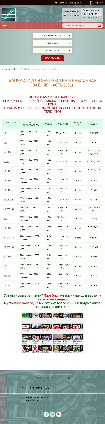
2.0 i (5, 218)
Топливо (78, 122)
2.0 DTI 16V (9, 209)
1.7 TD (6, 161)
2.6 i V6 (7, 285)
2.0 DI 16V (8, 199)
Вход (61, 2)
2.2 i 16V (7, 256)
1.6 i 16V (7, 152)
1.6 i (5, 133)
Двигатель (10, 122)
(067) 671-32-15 (91, 14)
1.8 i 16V (7, 171)
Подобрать (52, 58)
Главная (6, 69)
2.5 (5, 266)
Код (92, 123)
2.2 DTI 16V (9, 237)
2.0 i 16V (7, 228)
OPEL (15, 69)
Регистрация (75, 2)
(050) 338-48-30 (91, 10)
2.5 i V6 (7, 275)
